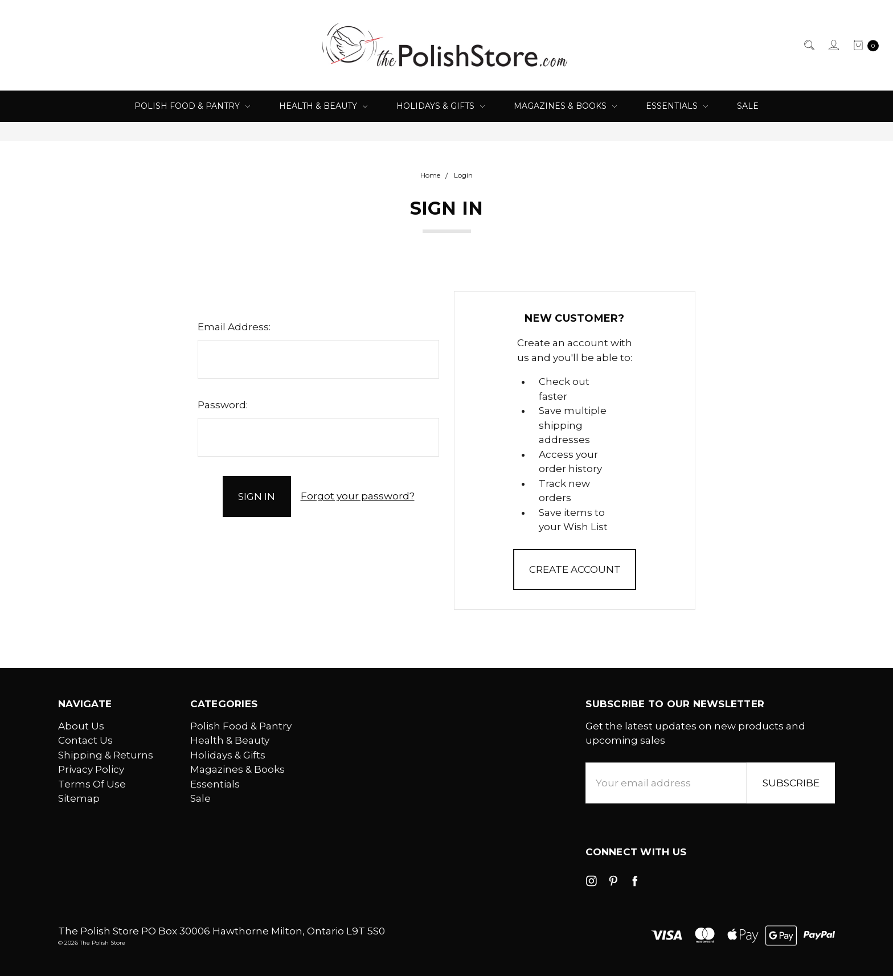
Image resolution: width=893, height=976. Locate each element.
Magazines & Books (565, 106)
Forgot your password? (358, 496)
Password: (223, 405)
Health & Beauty (323, 106)
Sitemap (79, 798)
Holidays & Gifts (440, 106)
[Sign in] (833, 45)
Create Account (575, 569)
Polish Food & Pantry (192, 106)
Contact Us (85, 740)
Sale (748, 106)
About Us (81, 726)
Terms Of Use (92, 784)
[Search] (808, 45)
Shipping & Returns (105, 755)
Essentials (677, 106)
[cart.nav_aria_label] (862, 45)
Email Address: (234, 327)
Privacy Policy (91, 769)
